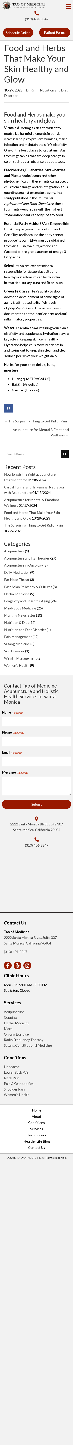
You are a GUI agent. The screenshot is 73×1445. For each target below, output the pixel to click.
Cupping (10, 1017)
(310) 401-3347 (36, 19)
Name (12, 712)
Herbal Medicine (17, 594)
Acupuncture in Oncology (23, 565)
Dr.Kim (31, 90)
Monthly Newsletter (19, 615)
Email (12, 752)
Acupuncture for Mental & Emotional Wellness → (41, 432)
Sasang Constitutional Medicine (28, 1045)
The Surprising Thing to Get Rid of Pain (33, 525)
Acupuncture (14, 551)
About (36, 1116)
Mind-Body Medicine (20, 608)
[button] (18, 32)
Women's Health (16, 665)
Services (36, 1129)
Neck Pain (11, 1078)
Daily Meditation (17, 572)
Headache (12, 1067)
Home (36, 1110)
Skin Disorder (14, 651)
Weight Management (20, 658)
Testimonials (36, 1135)
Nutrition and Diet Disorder (25, 630)
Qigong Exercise (16, 1034)
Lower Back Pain (16, 1072)
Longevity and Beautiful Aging (27, 601)
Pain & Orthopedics (18, 1083)
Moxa (8, 1028)
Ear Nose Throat (16, 579)
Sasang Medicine (17, 644)
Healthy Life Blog (36, 1141)
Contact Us (36, 1147)
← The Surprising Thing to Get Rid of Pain (35, 421)
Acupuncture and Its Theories (27, 558)
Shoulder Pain (14, 1089)
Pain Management (18, 637)
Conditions (36, 1122)
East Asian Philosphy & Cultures (28, 587)
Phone (13, 732)
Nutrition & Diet (16, 622)
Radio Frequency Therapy (23, 1040)
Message (15, 772)
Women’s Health (16, 1094)
